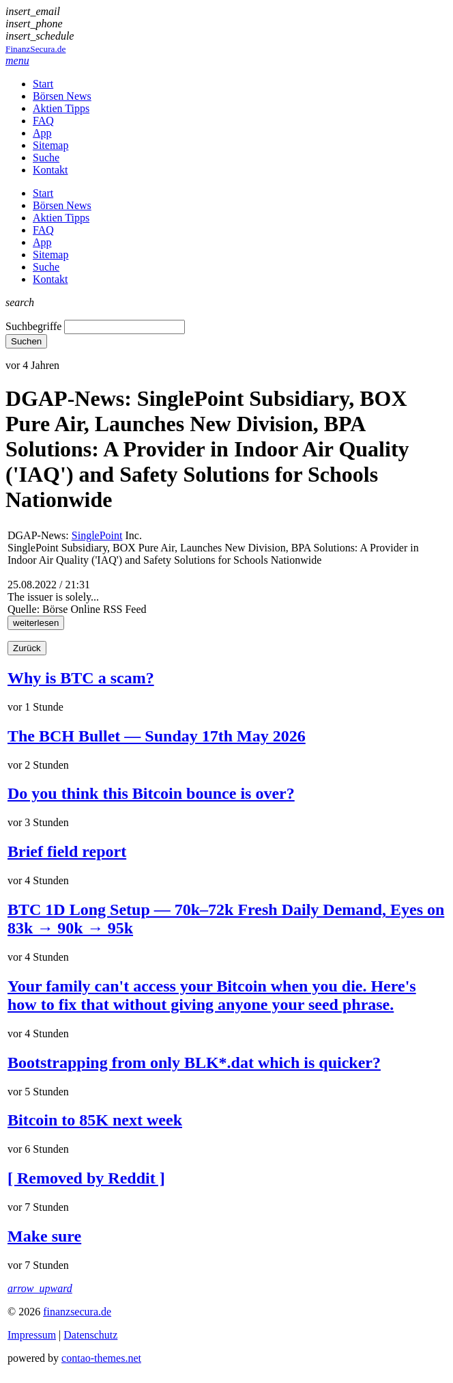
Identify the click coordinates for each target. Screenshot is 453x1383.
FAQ (43, 120)
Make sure (44, 1236)
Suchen (26, 341)
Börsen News (62, 96)
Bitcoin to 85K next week (95, 1120)
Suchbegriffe (33, 326)
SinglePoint (97, 535)
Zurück (27, 648)
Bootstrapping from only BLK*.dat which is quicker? (194, 1062)
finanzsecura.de (77, 1311)
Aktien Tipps (61, 108)
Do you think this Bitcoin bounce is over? (151, 793)
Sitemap (50, 145)
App (42, 133)
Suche (46, 157)
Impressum (32, 1335)
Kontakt (50, 170)
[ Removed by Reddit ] (86, 1178)
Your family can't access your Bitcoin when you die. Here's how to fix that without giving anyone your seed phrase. (212, 995)
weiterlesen (36, 623)
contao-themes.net (101, 1358)
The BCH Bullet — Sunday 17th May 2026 (157, 736)
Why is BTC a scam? (81, 678)
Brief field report (67, 851)
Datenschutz (90, 1335)
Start (43, 84)
